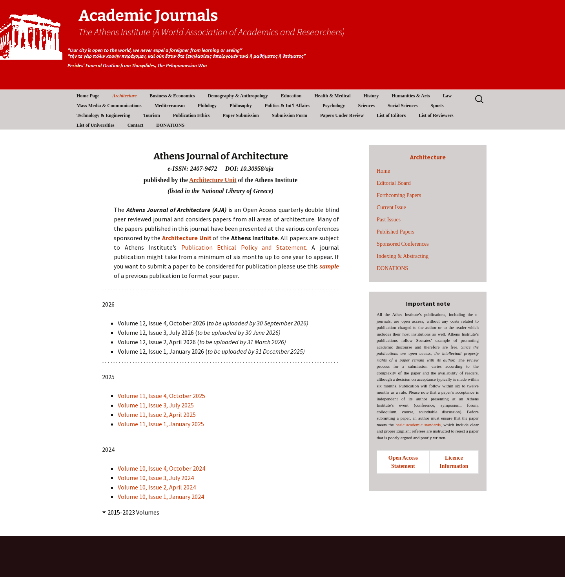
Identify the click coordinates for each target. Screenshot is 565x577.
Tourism (151, 115)
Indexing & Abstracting (402, 256)
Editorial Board (394, 183)
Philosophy (241, 105)
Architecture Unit (213, 180)
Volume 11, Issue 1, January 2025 (161, 424)
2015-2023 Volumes (133, 512)
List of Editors (391, 115)
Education (291, 96)
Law (447, 96)
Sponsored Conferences (403, 244)
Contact (136, 125)
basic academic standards (418, 424)
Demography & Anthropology (238, 96)
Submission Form (289, 115)
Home (383, 171)
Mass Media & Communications (109, 105)
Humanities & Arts (411, 96)
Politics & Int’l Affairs (287, 105)
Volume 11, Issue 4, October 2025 (161, 396)
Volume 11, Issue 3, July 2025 (156, 405)
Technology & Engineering (103, 115)
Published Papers (395, 232)
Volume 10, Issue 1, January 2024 (161, 496)
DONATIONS (170, 125)
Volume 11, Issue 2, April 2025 (157, 414)
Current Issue (391, 207)
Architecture (124, 96)
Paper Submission (241, 115)
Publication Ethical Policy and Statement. (244, 247)
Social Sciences (402, 105)
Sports (436, 105)
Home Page (88, 96)
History (371, 96)
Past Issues (389, 220)
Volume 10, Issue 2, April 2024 (157, 487)
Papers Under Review (342, 115)
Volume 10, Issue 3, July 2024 (156, 478)
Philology (207, 105)
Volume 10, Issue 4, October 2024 (162, 468)
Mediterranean (170, 105)
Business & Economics (172, 96)
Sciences (366, 105)
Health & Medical (332, 96)
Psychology (334, 105)
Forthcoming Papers (399, 195)
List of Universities (96, 125)
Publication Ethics (191, 115)
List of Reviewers (436, 115)
